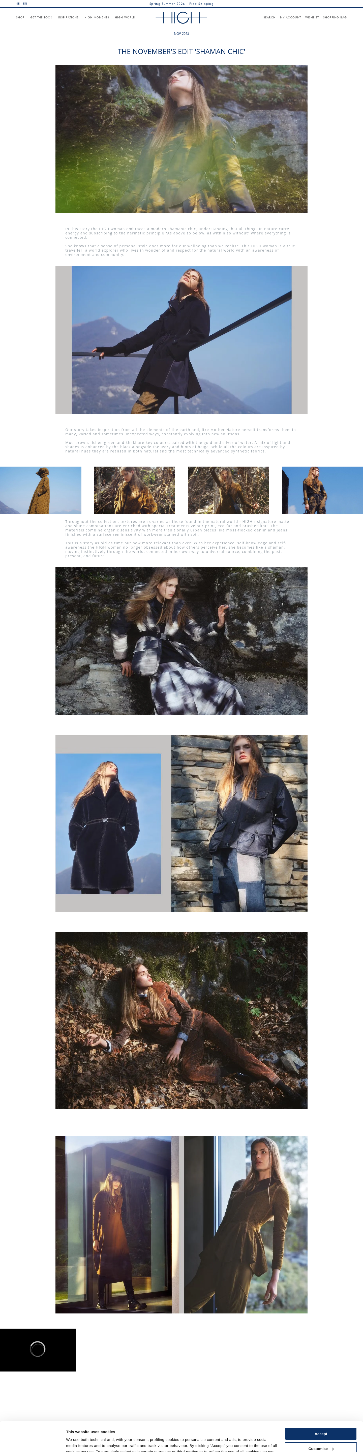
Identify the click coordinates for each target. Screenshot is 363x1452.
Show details (77, 1442)
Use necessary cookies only (321, 1434)
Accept (321, 1404)
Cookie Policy (252, 1428)
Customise (321, 1419)
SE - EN (21, 3)
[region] (38, 1350)
